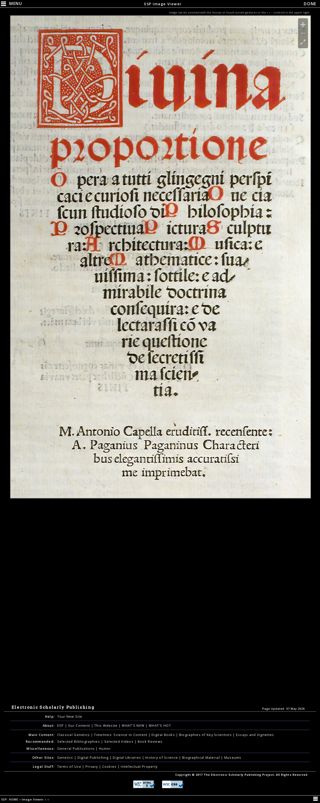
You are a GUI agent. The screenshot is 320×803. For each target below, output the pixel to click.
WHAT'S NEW (134, 725)
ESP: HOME (10, 799)
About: (49, 725)
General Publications (76, 748)
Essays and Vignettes (255, 734)
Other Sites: (43, 757)
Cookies (110, 766)
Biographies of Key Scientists (206, 734)
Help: (49, 716)
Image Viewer (33, 799)
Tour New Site (69, 716)
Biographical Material (201, 757)
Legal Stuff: (43, 766)
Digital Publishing (94, 757)
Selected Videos (119, 741)
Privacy (92, 766)
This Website (106, 725)
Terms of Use (69, 766)
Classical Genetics (74, 734)
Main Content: (41, 734)
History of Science (162, 757)
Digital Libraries (127, 757)
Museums (233, 757)
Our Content (79, 725)
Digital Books (164, 734)
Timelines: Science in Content (121, 734)
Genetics (65, 757)
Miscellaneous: (40, 748)
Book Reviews (150, 741)
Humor (105, 748)
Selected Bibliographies (79, 741)
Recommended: (40, 741)
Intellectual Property (139, 766)
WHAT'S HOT (160, 725)
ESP (61, 725)
